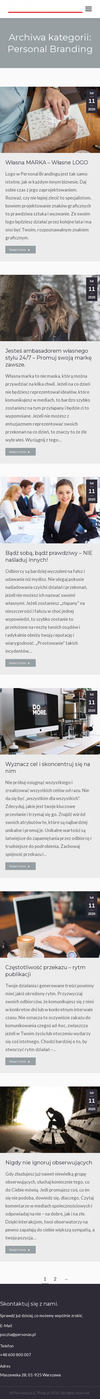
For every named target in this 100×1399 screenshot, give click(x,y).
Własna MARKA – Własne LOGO (46, 162)
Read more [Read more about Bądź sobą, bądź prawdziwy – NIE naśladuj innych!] (19, 663)
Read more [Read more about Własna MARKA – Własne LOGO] (19, 250)
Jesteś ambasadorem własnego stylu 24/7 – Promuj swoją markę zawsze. (48, 358)
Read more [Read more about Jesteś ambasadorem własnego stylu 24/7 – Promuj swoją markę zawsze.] (19, 452)
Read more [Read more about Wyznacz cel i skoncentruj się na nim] (19, 866)
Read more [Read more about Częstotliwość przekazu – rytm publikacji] (19, 1061)
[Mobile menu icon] (88, 9)
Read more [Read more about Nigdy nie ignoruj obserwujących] (19, 1250)
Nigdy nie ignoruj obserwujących (48, 1162)
